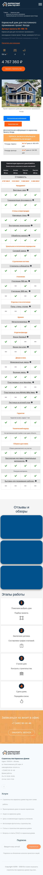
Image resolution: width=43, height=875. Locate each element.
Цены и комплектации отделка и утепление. (18, 819)
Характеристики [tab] (13, 124)
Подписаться (33, 847)
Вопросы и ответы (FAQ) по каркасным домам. (19, 833)
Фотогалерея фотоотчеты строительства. (17, 823)
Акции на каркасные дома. (12, 814)
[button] (40, 3)
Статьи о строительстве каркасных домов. (17, 828)
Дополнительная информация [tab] (16, 118)
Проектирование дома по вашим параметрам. (18, 809)
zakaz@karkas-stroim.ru (11, 767)
